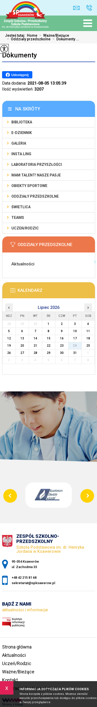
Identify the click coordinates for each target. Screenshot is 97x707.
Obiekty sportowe (29, 186)
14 (35, 338)
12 (9, 338)
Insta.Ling (21, 154)
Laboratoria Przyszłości (36, 164)
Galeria (18, 143)
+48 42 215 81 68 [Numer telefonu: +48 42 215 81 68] (24, 577)
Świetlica (21, 207)
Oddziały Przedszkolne (35, 196)
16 (62, 338)
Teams (17, 217)
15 (48, 338)
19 (9, 345)
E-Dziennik (21, 133)
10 (75, 331)
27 (22, 353)
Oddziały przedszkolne (27, 39)
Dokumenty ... (64, 39)
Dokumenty (19, 55)
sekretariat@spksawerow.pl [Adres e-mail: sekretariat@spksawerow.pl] (33, 583)
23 (62, 345)
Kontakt (10, 680)
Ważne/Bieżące (53, 35)
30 (62, 353)
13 (22, 338)
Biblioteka (21, 122)
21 (35, 345)
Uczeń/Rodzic (25, 228)
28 (35, 353)
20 (22, 345)
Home (32, 35)
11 (88, 331)
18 (88, 338)
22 (48, 345)
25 (88, 345)
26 (9, 353)
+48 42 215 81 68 (89, 8)
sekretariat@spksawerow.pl (76, 8)
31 (75, 353)
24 (75, 345)
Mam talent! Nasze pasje (36, 175)
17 (75, 338)
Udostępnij (17, 75)
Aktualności (14, 655)
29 (48, 353)
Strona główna (17, 647)
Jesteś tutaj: (16, 35)
